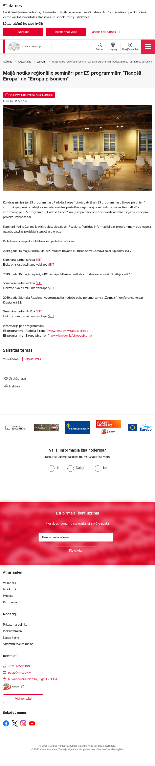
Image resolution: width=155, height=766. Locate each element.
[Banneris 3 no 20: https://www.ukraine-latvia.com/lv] (77, 427)
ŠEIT (39, 260)
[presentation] (33, 487)
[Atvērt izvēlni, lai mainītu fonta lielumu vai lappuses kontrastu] (130, 47)
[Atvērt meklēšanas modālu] (100, 47)
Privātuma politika (15, 624)
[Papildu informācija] (22, 686)
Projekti (8, 596)
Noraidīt (23, 32)
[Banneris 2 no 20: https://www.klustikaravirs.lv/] (46, 427)
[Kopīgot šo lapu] (77, 386)
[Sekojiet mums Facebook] (6, 723)
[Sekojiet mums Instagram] (23, 723)
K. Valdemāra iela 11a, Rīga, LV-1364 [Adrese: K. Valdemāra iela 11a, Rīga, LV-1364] (33, 679)
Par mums (10, 602)
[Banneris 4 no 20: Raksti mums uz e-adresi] (108, 427)
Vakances (9, 583)
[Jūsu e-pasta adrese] (76, 537)
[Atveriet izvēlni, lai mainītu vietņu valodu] (113, 47)
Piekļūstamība (12, 631)
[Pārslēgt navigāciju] (148, 47)
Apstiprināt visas (66, 32)
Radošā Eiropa (33, 358)
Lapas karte (11, 637)
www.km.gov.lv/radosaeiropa (68, 331)
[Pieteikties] (76, 551)
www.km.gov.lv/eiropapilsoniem (72, 335)
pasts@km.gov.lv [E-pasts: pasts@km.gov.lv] (19, 672)
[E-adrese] (11, 686)
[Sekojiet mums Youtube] (32, 723)
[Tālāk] (147, 427)
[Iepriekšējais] (8, 427)
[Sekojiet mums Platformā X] (15, 723)
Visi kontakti (23, 698)
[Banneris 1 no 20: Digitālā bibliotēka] (15, 427)
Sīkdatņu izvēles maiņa (18, 644)
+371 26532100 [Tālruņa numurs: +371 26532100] (19, 666)
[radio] (53, 467)
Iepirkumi (9, 589)
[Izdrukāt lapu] (77, 378)
